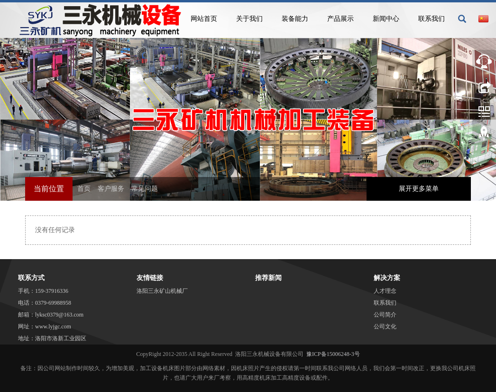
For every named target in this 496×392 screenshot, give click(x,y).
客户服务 (111, 188)
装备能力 (295, 18)
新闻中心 (386, 18)
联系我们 (431, 18)
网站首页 (204, 18)
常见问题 (144, 188)
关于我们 (249, 18)
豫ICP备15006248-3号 (333, 354)
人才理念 (385, 291)
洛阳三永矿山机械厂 (162, 291)
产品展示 (340, 18)
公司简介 (385, 314)
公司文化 (385, 326)
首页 (84, 188)
